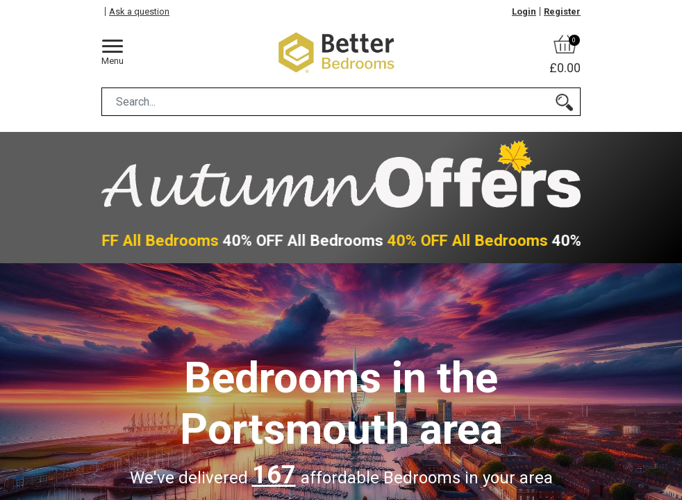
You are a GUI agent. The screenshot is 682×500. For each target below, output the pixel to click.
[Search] (564, 101)
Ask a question (139, 11)
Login (524, 11)
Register (562, 11)
